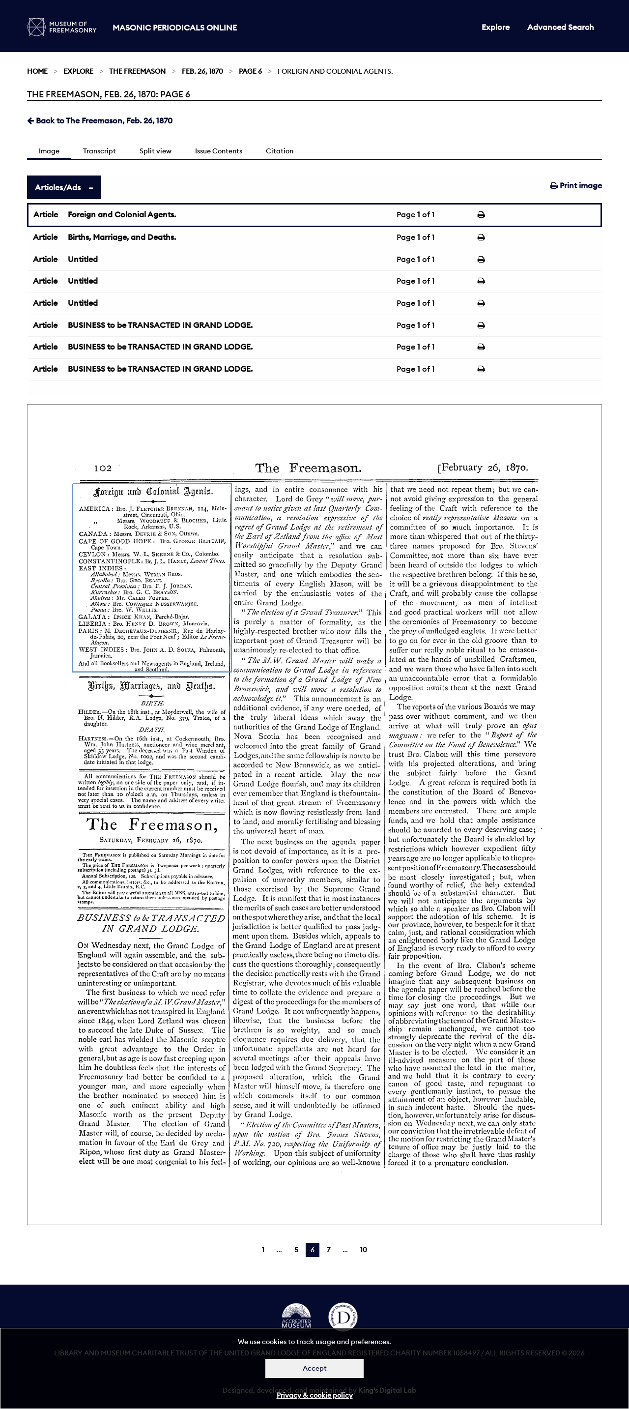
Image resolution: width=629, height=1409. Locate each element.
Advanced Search (560, 27)
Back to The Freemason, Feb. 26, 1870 (99, 120)
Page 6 (250, 71)
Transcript (99, 151)
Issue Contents (218, 151)
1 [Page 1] (263, 1249)
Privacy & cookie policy (315, 1395)
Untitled (83, 259)
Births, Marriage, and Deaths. (122, 237)
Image (49, 151)
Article (45, 214)
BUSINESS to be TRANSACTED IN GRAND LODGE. (160, 325)
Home (37, 71)
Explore (496, 27)
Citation (279, 151)
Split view (156, 151)
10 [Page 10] (363, 1249)
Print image (576, 185)
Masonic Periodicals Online (175, 27)
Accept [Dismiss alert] (315, 1368)
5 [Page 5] (296, 1249)
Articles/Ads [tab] (58, 187)
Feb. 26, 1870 (202, 71)
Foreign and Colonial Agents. (122, 214)
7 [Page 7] (328, 1249)
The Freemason (137, 71)
